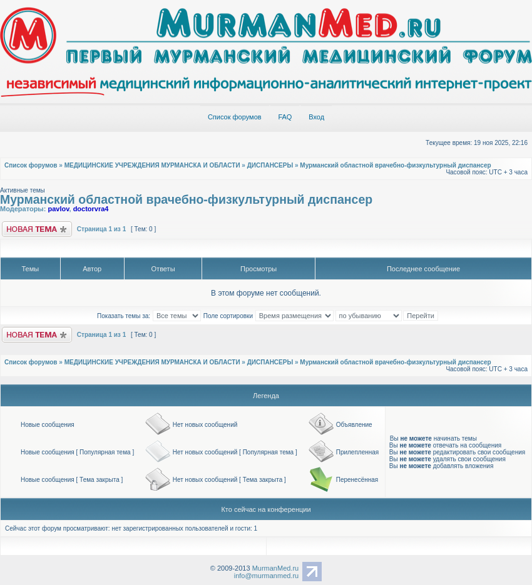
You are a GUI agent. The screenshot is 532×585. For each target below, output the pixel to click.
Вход (316, 117)
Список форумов (235, 117)
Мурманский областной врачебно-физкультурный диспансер (395, 165)
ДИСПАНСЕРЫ (270, 165)
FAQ (285, 117)
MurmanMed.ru (275, 568)
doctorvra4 (91, 208)
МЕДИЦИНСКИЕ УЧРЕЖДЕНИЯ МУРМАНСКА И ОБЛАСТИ (152, 165)
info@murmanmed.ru (266, 575)
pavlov (58, 208)
